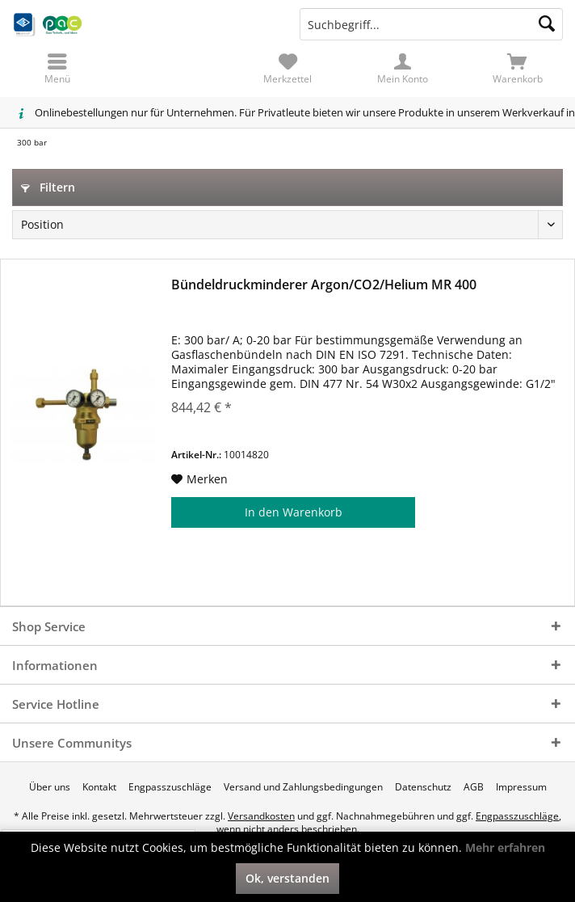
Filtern (48, 187)
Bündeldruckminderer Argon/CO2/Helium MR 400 (323, 284)
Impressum (521, 787)
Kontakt (99, 787)
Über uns (49, 787)
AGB (474, 787)
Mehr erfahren (505, 847)
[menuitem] (517, 68)
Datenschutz (423, 787)
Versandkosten (261, 816)
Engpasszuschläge (170, 787)
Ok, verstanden (287, 878)
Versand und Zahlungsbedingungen (303, 787)
